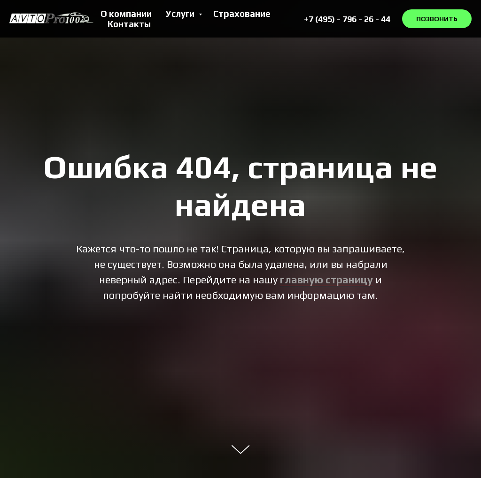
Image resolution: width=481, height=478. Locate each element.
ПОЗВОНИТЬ (437, 19)
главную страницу (326, 279)
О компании (126, 13)
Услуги (181, 13)
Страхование (242, 13)
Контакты (129, 24)
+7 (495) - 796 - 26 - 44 (347, 19)
